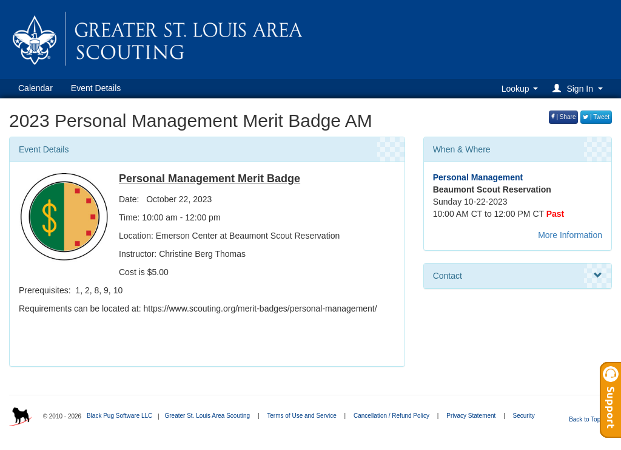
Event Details (96, 88)
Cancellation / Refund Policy (391, 415)
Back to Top (588, 419)
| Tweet (596, 117)
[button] (579, 88)
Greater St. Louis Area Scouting (207, 415)
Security (524, 415)
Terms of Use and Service (302, 415)
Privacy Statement (470, 415)
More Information (570, 235)
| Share (563, 117)
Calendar (35, 88)
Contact (517, 276)
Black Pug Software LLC (119, 415)
